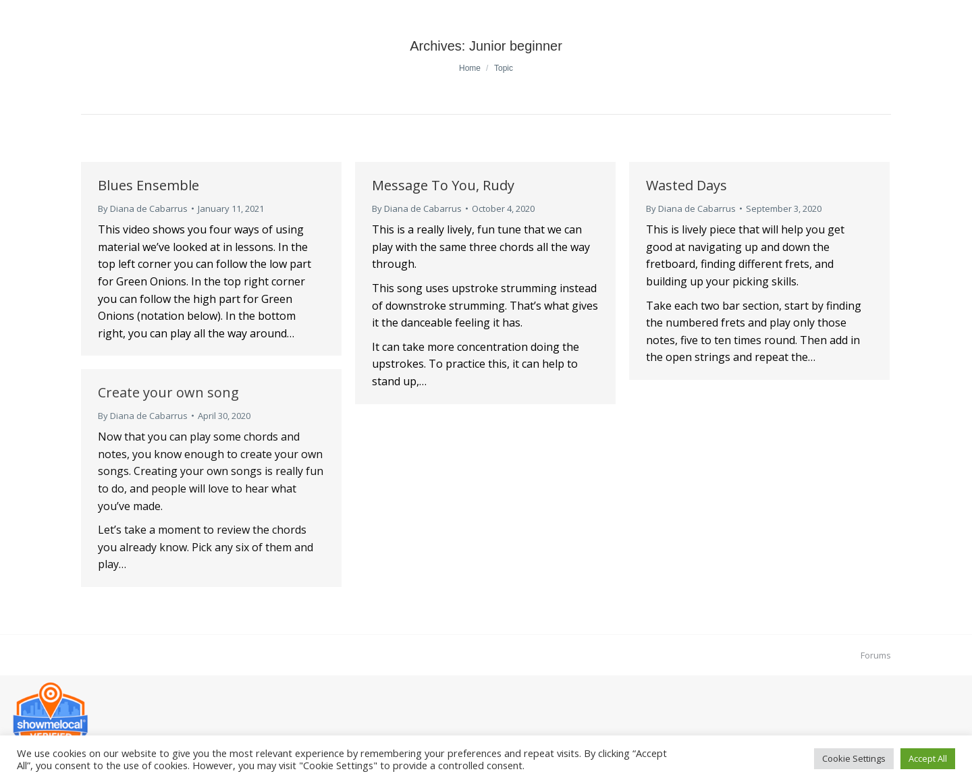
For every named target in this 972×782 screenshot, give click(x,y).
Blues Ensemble (148, 185)
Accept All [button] (928, 758)
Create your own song (168, 392)
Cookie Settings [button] (854, 758)
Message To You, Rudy (443, 185)
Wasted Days (686, 185)
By (143, 208)
